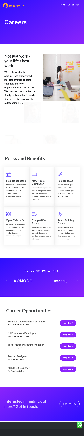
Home (62, 5)
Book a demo (73, 5)
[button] (6, 281)
